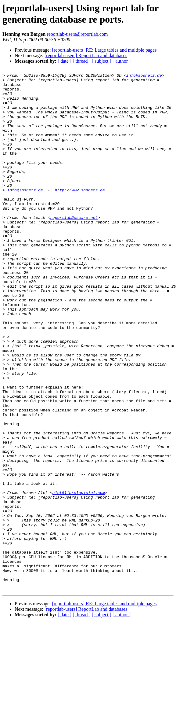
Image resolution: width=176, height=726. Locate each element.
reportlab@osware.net (74, 246)
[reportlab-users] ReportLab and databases (86, 55)
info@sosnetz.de (144, 76)
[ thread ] (82, 61)
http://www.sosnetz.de (80, 213)
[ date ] (64, 61)
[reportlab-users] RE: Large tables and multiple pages (104, 50)
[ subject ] (101, 61)
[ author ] (122, 61)
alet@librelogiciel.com (78, 577)
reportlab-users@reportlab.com (77, 34)
